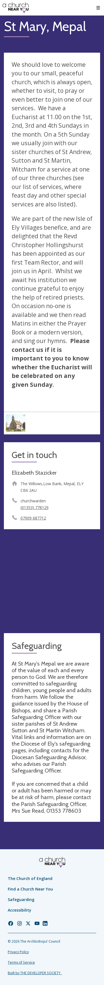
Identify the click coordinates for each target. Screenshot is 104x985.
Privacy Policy (18, 952)
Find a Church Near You (30, 889)
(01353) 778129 (35, 507)
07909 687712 (33, 518)
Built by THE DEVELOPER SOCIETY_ (35, 973)
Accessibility (19, 910)
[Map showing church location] (52, 581)
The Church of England (30, 878)
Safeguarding (21, 899)
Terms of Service (21, 962)
